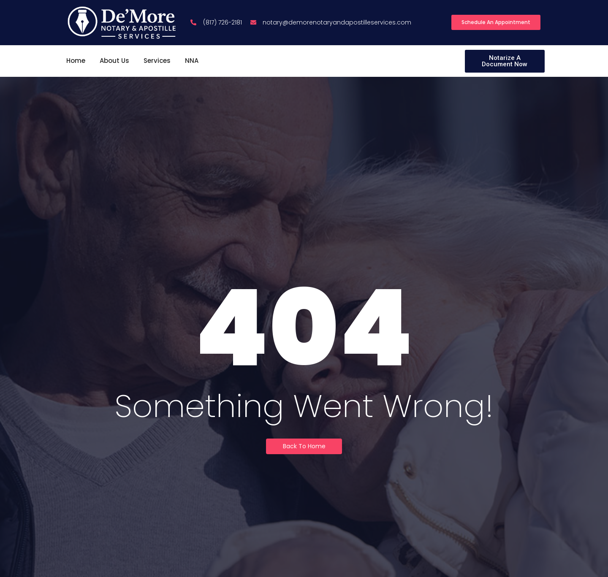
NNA (191, 60)
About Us (114, 60)
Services (157, 60)
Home (75, 60)
